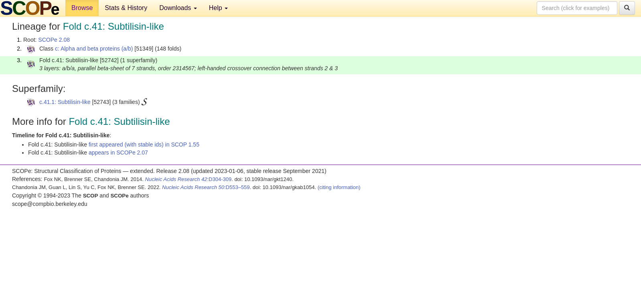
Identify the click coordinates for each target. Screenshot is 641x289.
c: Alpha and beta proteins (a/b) (94, 48)
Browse (82, 7)
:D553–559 (206, 187)
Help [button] (218, 7)
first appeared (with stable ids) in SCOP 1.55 (144, 144)
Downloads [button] (178, 7)
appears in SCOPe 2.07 (118, 152)
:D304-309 (188, 179)
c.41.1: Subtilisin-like (65, 102)
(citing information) (339, 187)
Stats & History (126, 7)
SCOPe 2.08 (54, 40)
